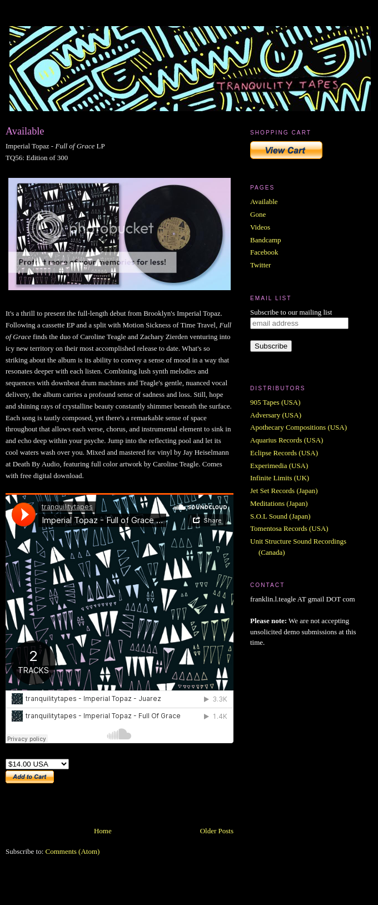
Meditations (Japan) (279, 503)
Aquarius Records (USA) (286, 440)
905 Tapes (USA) (275, 402)
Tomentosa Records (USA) (289, 528)
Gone (258, 214)
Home (103, 831)
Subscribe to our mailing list (291, 312)
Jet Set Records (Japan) (284, 490)
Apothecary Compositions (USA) (298, 427)
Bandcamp (265, 240)
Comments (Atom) (73, 851)
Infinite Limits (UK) (279, 478)
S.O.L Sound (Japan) (280, 516)
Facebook (264, 252)
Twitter (260, 265)
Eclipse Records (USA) (284, 453)
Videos (260, 227)
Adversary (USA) (275, 415)
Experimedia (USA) (279, 465)
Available (25, 131)
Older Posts (216, 831)
